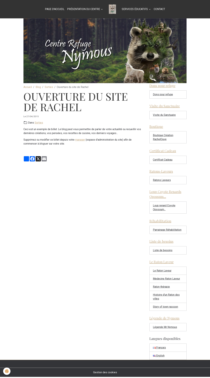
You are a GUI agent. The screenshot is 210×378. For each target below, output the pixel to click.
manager (80, 139)
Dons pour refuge (163, 94)
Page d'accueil (54, 9)
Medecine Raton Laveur (166, 279)
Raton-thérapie (161, 287)
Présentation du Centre (84, 9)
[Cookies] (7, 371)
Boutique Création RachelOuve (163, 137)
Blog (38, 87)
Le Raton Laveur (162, 271)
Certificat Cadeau (162, 160)
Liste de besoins (162, 250)
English (159, 356)
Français (159, 348)
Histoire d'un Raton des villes (166, 297)
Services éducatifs (135, 9)
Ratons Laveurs (162, 180)
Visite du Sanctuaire (164, 115)
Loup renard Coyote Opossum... (164, 207)
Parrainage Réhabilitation (167, 230)
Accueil (27, 87)
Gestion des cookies (105, 373)
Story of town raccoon (165, 307)
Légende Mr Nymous (165, 328)
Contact (159, 9)
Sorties (49, 87)
